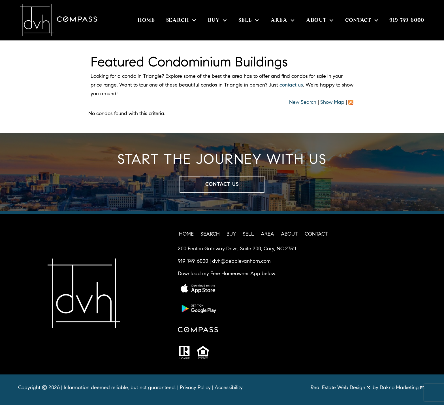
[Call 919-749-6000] (406, 20)
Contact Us (222, 184)
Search (210, 234)
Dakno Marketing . (402, 387)
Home (146, 20)
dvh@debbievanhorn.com (241, 261)
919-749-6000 (193, 261)
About (289, 234)
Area (267, 234)
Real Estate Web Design (340, 387)
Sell (248, 234)
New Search (302, 102)
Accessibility (229, 387)
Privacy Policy (195, 387)
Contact (316, 234)
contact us (291, 85)
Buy (231, 234)
